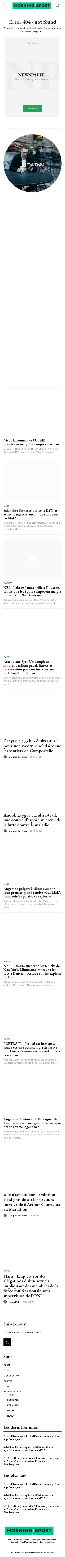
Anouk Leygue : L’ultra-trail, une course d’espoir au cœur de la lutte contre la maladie (32, 820)
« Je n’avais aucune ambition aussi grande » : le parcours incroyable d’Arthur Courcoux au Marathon (31, 1202)
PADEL (7, 657)
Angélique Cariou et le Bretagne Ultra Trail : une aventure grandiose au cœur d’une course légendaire (32, 1123)
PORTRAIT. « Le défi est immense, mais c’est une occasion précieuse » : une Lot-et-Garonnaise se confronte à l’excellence (31, 1049)
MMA (6, 506)
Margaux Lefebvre (18, 757)
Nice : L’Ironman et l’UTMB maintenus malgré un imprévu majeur (31, 442)
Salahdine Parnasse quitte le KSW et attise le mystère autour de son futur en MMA (31, 514)
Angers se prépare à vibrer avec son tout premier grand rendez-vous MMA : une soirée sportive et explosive (32, 892)
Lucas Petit (14, 1302)
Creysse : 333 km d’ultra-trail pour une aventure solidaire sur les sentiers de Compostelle (32, 746)
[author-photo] (5, 757)
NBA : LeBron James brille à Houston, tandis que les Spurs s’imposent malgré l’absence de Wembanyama (32, 591)
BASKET (7, 583)
